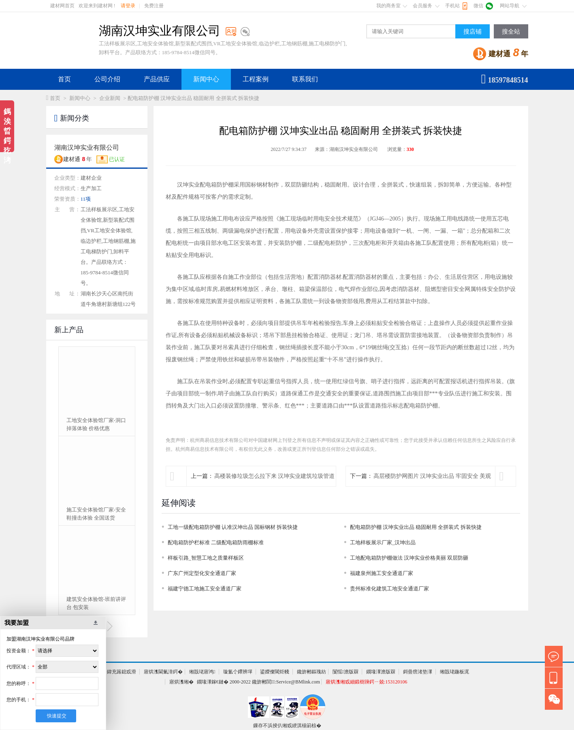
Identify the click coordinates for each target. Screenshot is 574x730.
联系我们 (305, 79)
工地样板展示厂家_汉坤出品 (383, 542)
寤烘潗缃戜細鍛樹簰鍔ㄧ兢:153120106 (366, 682)
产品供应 (157, 79)
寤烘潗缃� (181, 682)
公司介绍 (107, 79)
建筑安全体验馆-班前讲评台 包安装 (96, 603)
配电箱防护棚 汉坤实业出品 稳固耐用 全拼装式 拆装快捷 (416, 527)
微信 (478, 5)
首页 (64, 79)
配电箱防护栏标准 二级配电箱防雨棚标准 (216, 542)
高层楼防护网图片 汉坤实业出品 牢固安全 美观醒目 (432, 486)
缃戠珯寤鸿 (202, 672)
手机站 (452, 5)
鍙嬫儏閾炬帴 (274, 672)
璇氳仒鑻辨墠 (237, 672)
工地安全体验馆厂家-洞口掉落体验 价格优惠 (96, 424)
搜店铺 (472, 31)
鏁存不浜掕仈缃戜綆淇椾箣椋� (287, 725)
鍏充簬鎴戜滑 (121, 672)
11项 (86, 199)
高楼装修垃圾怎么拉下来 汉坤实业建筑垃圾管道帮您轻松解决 (274, 486)
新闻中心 (206, 79)
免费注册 (154, 5)
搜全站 (511, 31)
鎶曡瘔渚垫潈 (417, 672)
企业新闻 (109, 98)
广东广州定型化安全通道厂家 (202, 573)
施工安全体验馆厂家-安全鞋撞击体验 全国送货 (96, 514)
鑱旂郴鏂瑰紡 (311, 672)
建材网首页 (62, 5)
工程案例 (256, 79)
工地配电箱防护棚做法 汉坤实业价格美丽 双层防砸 (409, 558)
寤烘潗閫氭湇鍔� (163, 672)
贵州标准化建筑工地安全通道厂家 (389, 589)
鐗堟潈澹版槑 (380, 672)
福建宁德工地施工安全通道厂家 (204, 589)
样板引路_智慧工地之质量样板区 (206, 558)
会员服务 (422, 5)
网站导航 (509, 5)
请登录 (128, 5)
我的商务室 (388, 5)
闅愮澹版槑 (345, 672)
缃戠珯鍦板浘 (454, 672)
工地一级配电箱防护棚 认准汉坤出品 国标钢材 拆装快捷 (233, 527)
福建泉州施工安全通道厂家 (381, 573)
